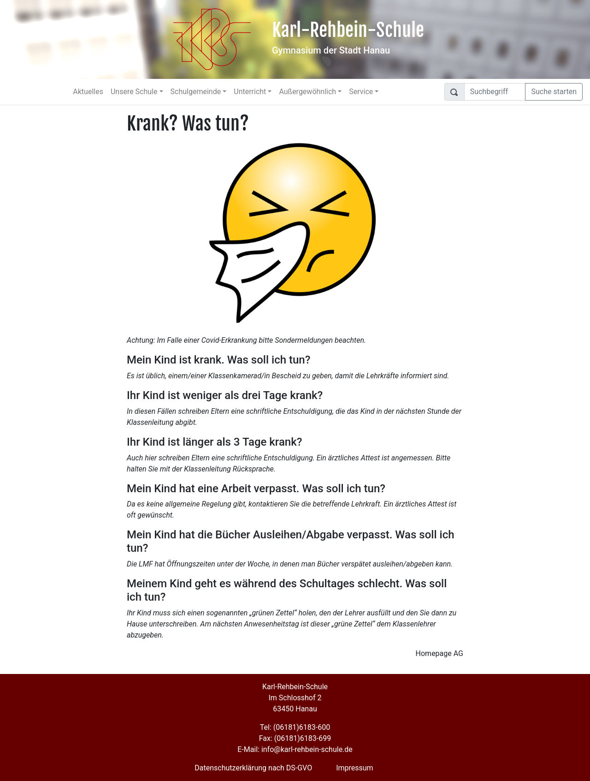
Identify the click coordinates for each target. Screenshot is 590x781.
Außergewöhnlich (307, 91)
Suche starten (554, 91)
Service (361, 91)
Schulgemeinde (196, 91)
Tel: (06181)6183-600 (295, 727)
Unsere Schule (134, 91)
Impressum (354, 767)
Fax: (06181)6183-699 (295, 738)
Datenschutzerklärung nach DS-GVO (253, 767)
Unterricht (250, 91)
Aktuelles (88, 91)
